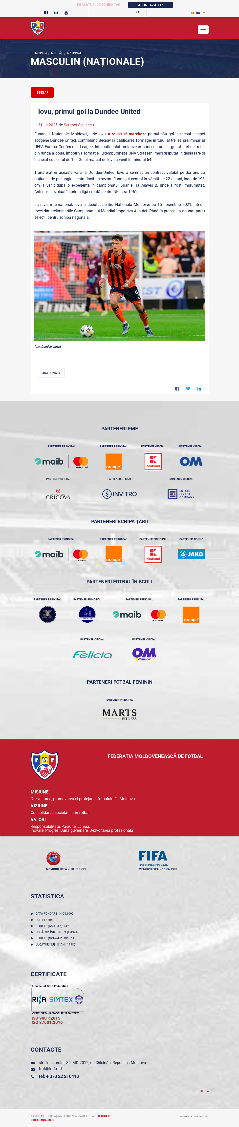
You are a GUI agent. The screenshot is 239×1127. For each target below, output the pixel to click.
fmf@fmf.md (50, 1068)
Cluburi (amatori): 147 (53, 926)
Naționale (74, 53)
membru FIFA (149, 869)
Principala (39, 53)
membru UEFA (56, 869)
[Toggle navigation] (203, 29)
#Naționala (51, 373)
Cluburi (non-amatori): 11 (56, 938)
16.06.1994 (169, 869)
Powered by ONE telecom (194, 1116)
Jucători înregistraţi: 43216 (58, 932)
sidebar (42, 92)
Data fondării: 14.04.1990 (55, 913)
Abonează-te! (150, 5)
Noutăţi (56, 53)
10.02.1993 (78, 869)
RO (195, 13)
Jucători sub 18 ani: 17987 (56, 944)
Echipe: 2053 (46, 920)
